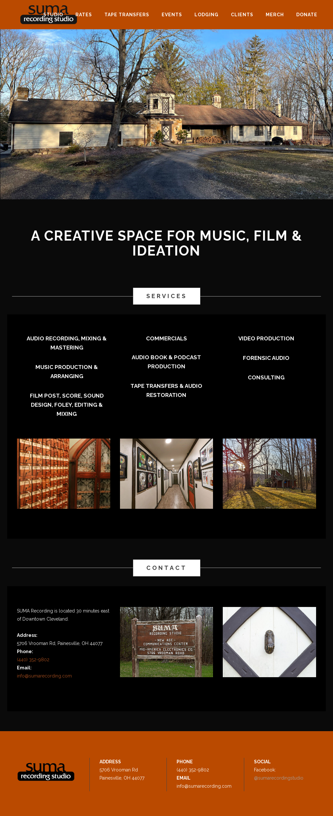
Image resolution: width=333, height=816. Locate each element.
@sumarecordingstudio (278, 778)
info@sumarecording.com (44, 675)
